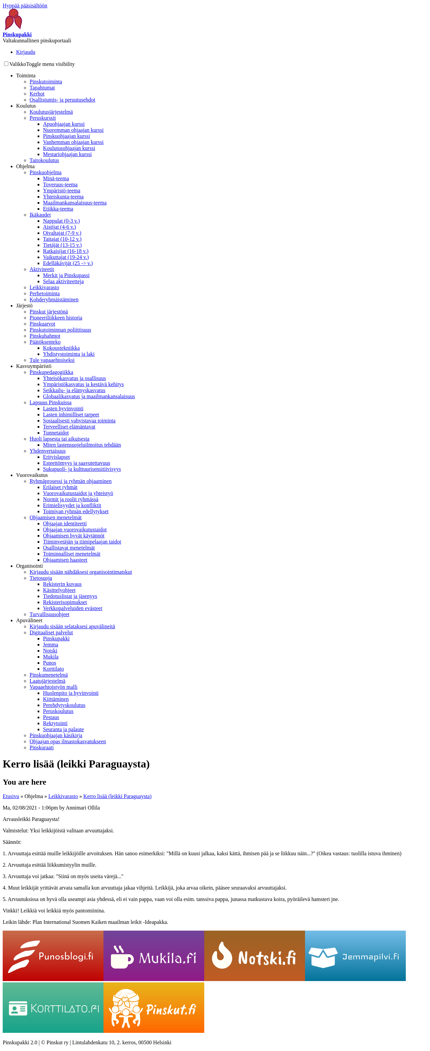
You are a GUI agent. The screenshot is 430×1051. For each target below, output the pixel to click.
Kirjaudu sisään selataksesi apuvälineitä (72, 626)
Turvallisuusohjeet (50, 614)
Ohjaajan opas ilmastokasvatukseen (68, 741)
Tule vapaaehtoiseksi (52, 360)
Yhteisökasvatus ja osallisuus (74, 378)
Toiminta (26, 75)
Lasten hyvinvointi (63, 408)
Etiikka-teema (58, 209)
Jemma (50, 644)
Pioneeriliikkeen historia (56, 318)
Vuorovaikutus (32, 475)
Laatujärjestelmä (48, 681)
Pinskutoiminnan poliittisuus (60, 330)
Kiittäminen (56, 699)
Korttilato (53, 669)
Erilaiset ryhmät (60, 487)
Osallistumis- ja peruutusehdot (62, 100)
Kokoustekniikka (61, 348)
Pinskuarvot (42, 324)
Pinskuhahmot (45, 336)
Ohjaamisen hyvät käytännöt (73, 535)
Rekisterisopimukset (65, 602)
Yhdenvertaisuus (48, 451)
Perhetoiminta (45, 293)
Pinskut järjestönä (49, 311)
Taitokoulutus (44, 160)
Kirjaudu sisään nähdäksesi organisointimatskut (81, 572)
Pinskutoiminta (46, 81)
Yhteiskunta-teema (63, 196)
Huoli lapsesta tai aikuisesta (59, 439)
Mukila (50, 657)
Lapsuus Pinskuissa (51, 402)
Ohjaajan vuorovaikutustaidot (75, 529)
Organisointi (29, 566)
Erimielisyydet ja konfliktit (72, 505)
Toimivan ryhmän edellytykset (76, 511)
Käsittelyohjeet (59, 590)
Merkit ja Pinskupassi (66, 275)
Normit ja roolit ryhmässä (70, 499)
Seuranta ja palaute (63, 729)
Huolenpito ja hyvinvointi (70, 693)
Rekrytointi (55, 723)
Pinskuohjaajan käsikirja (56, 735)
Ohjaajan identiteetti (65, 523)
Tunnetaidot (56, 433)
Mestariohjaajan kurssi (67, 154)
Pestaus (51, 717)
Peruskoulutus (58, 711)
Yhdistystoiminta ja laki (69, 354)
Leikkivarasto (44, 287)
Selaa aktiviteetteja (63, 281)
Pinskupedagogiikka (51, 372)
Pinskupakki (56, 638)
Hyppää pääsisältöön (25, 5)
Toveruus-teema (60, 184)
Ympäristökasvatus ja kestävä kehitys (83, 384)
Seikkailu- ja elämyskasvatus (74, 390)
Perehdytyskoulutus (64, 705)
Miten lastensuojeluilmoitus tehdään (82, 445)
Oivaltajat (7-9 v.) (62, 233)
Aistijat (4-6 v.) (59, 227)
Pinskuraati (42, 747)
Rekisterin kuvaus (62, 584)
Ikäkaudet (40, 215)
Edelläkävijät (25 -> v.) (68, 263)
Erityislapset (56, 457)
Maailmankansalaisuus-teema (74, 202)
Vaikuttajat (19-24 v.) (66, 257)
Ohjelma (25, 166)
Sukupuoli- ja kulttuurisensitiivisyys (82, 469)
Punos (49, 663)
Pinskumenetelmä (49, 675)
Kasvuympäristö (33, 366)
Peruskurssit (43, 118)
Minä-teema (56, 178)
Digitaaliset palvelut (51, 632)
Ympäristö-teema (61, 190)
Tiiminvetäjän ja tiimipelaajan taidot (82, 542)
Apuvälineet (29, 620)
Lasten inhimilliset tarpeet (71, 414)
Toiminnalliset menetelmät (71, 554)
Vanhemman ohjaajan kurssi (73, 142)
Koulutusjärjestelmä (51, 112)
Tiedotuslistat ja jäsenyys (70, 596)
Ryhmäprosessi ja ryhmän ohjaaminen (71, 481)
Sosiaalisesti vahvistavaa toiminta (79, 420)
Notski (50, 650)
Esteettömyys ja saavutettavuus (76, 463)
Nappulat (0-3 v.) (61, 221)
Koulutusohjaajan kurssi (69, 148)
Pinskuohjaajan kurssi (66, 136)
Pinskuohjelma (45, 172)
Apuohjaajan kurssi (64, 124)
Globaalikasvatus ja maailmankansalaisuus (89, 396)
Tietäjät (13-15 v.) (62, 245)
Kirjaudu (25, 52)
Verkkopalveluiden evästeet (72, 608)
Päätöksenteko (45, 342)
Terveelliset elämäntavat (69, 426)
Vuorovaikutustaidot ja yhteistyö (78, 493)
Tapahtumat (42, 87)
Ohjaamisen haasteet (65, 560)
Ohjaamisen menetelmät (56, 517)
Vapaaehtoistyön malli (54, 687)
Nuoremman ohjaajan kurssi (73, 130)
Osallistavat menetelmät (69, 548)
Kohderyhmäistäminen (54, 299)
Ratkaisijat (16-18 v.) (65, 251)
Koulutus (26, 106)
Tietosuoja (41, 578)
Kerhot (37, 94)
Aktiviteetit (42, 269)
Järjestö (24, 305)
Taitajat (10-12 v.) (62, 239)
